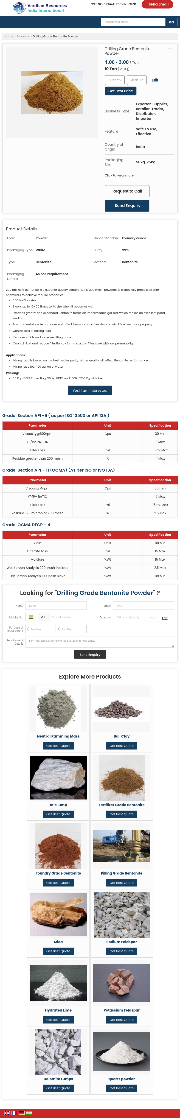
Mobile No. (16, 617)
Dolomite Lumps (58, 1078)
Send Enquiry (128, 205)
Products (23, 36)
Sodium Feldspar (121, 941)
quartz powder (121, 1078)
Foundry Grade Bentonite (58, 873)
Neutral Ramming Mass (58, 736)
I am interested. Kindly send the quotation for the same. (99, 642)
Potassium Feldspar (122, 1010)
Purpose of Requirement (14, 629)
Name (19, 606)
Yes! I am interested (90, 390)
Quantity (105, 617)
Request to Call (127, 191)
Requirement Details (14, 642)
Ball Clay (121, 736)
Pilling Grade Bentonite (122, 873)
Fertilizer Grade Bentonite (122, 804)
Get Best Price (120, 91)
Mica (58, 941)
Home (9, 36)
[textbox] (137, 80)
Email (107, 606)
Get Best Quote (58, 745)
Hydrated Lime (58, 1010)
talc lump (58, 804)
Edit (155, 80)
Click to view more (119, 175)
